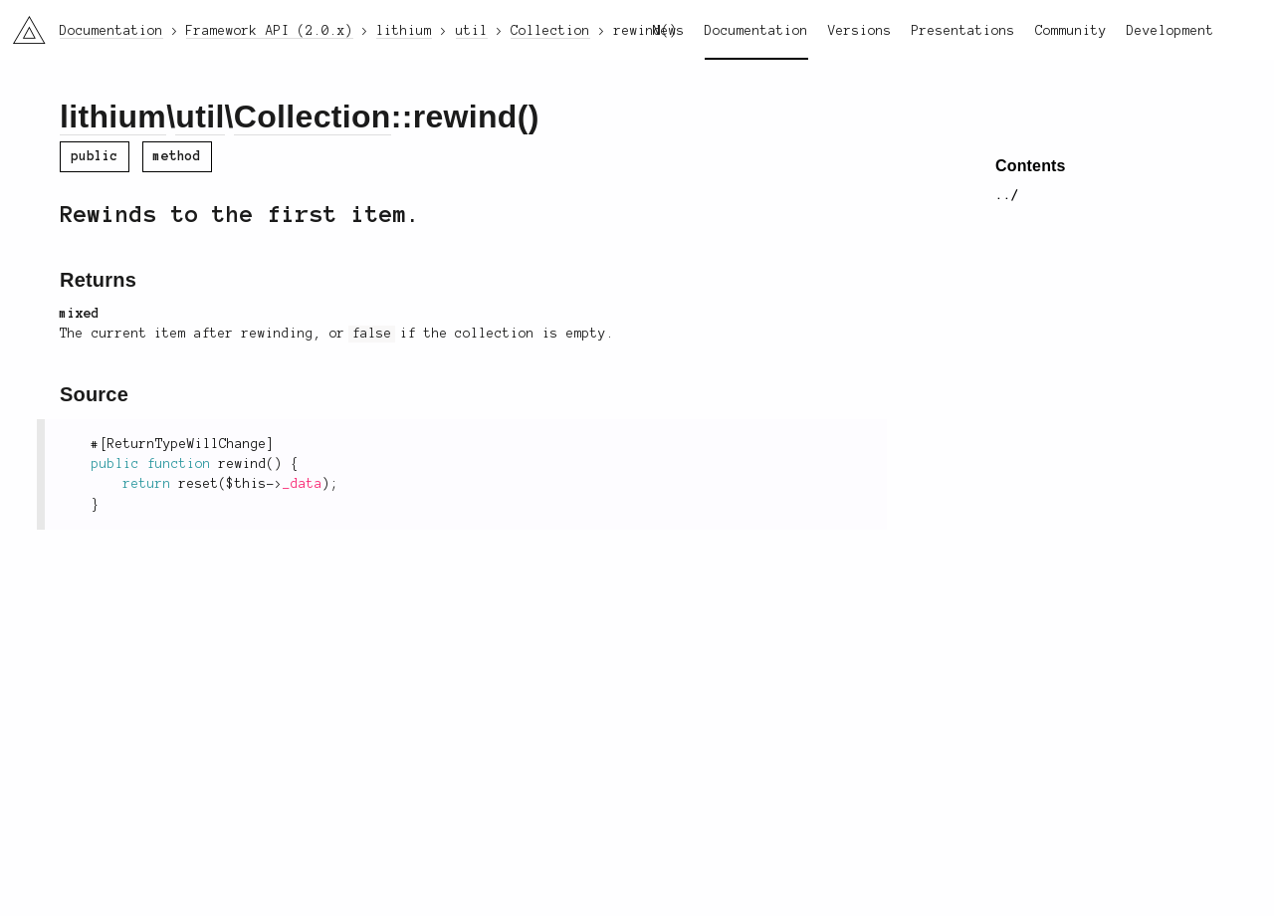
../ (1007, 195)
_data (302, 484)
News (669, 31)
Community (1071, 31)
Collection (312, 116)
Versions (860, 31)
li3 (22, 24)
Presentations (963, 31)
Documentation (756, 31)
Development (1170, 31)
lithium (113, 116)
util (199, 116)
